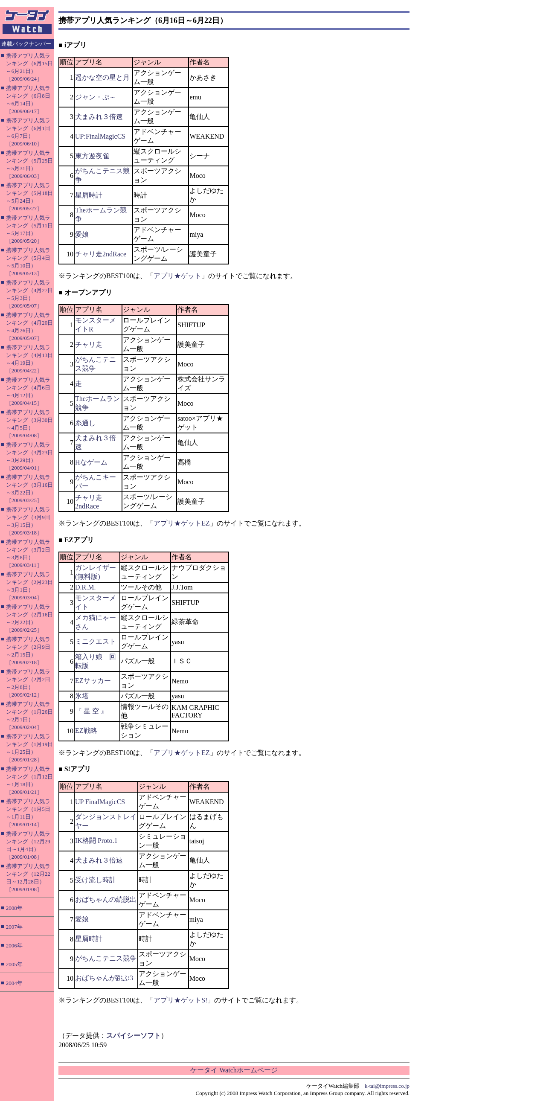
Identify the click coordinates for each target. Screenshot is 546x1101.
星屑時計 (88, 195)
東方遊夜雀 (92, 156)
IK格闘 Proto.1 (96, 840)
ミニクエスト (95, 641)
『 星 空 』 (91, 711)
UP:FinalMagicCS (100, 136)
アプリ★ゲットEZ (182, 523)
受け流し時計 (95, 879)
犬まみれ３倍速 (99, 116)
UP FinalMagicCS (100, 801)
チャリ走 (88, 344)
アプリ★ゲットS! (180, 1000)
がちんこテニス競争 (105, 958)
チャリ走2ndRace (100, 254)
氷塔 (82, 696)
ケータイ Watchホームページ (233, 1070)
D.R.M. (85, 587)
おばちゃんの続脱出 (105, 899)
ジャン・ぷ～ (95, 97)
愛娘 (82, 234)
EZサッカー (93, 680)
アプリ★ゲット (177, 275)
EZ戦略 (86, 730)
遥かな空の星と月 (102, 77)
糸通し (85, 423)
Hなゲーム (91, 462)
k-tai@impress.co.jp (387, 1086)
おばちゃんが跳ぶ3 (104, 978)
